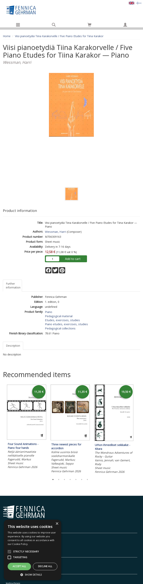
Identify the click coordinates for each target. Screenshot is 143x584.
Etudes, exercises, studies (62, 320)
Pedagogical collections (60, 328)
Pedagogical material (58, 316)
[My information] (125, 24)
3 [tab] (64, 479)
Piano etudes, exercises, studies (66, 324)
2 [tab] (59, 479)
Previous (2, 429)
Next (138, 429)
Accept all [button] (19, 566)
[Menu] (17, 24)
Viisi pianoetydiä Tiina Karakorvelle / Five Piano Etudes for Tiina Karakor (59, 36)
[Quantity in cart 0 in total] (89, 25)
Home (7, 36)
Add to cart (72, 259)
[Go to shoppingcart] (89, 24)
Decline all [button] (45, 566)
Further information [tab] (13, 285)
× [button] (56, 523)
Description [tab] (13, 345)
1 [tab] (53, 479)
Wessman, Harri (55, 232)
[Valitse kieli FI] (139, 3)
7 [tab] (87, 479)
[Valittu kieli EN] (131, 3)
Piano (48, 312)
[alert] (32, 550)
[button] (32, 574)
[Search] (53, 24)
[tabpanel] (26, 427)
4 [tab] (70, 479)
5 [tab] (76, 479)
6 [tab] (82, 479)
